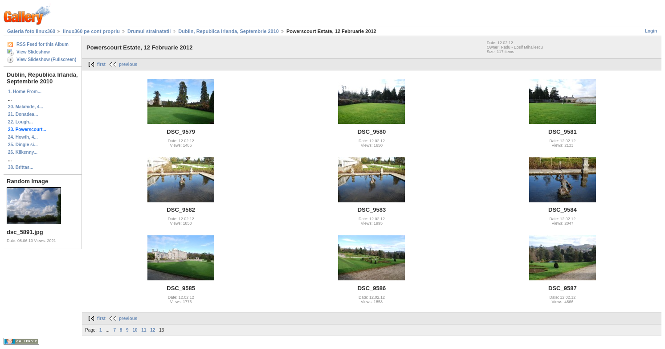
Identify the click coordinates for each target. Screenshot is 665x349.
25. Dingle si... (23, 144)
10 (134, 330)
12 (152, 330)
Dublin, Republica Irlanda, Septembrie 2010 (228, 31)
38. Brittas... (20, 167)
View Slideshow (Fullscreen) (46, 59)
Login (651, 31)
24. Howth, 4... (23, 137)
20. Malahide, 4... (25, 106)
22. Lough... (20, 121)
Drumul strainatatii (149, 31)
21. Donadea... (23, 114)
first (101, 64)
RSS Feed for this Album (42, 44)
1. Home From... (24, 91)
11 (143, 330)
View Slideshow (33, 51)
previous (128, 64)
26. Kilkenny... (22, 152)
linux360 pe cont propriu (91, 31)
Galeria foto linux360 (31, 31)
